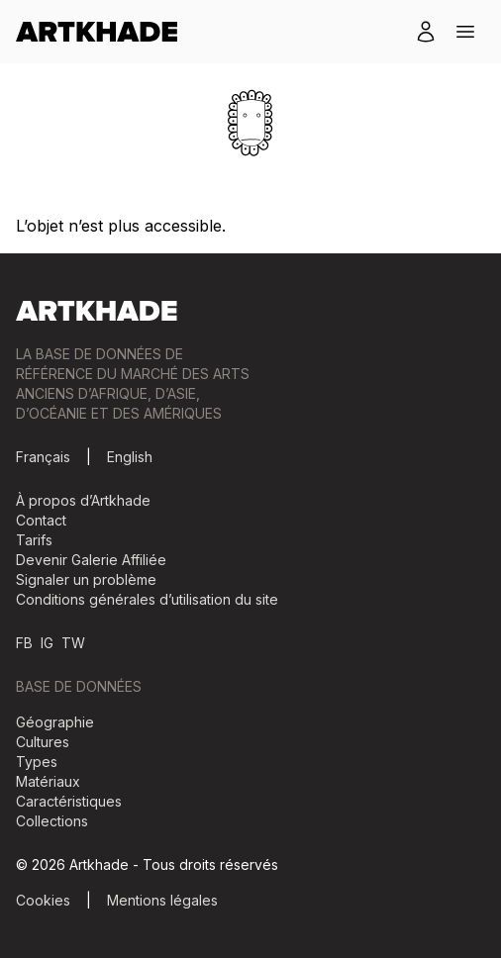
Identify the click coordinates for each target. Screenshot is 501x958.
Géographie (55, 722)
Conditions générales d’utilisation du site (147, 599)
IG (47, 642)
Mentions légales (162, 900)
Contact (41, 520)
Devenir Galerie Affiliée (91, 559)
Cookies (43, 900)
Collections (52, 821)
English (129, 456)
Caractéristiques (69, 801)
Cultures (42, 741)
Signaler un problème (86, 579)
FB (24, 642)
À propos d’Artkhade (83, 500)
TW (73, 642)
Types (36, 761)
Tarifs (34, 539)
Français (43, 456)
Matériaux (48, 781)
